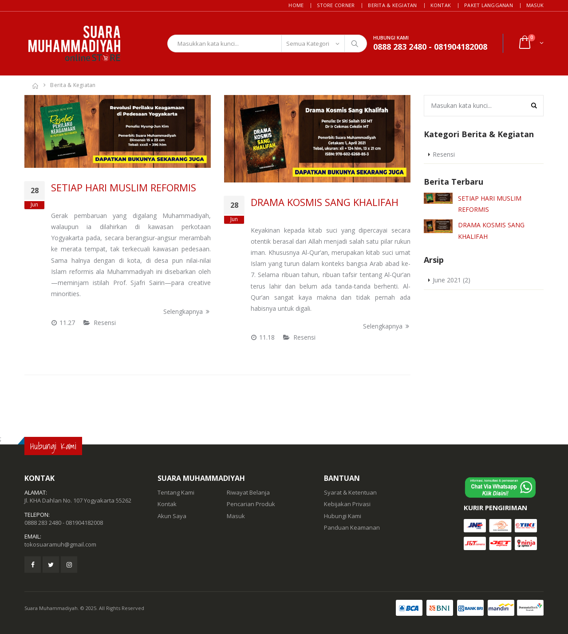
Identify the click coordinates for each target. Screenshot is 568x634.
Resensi (105, 322)
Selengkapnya (187, 311)
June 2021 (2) (451, 280)
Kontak (440, 5)
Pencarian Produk (251, 504)
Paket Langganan (488, 5)
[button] (530, 43)
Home (296, 5)
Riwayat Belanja (248, 492)
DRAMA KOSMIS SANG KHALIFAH (324, 202)
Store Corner (336, 5)
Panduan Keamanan (352, 527)
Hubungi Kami (342, 516)
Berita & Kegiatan (392, 5)
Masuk (535, 5)
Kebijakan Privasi (347, 504)
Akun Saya (172, 516)
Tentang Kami (176, 492)
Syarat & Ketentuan (350, 492)
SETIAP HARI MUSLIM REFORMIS (123, 187)
